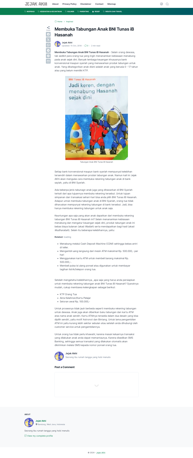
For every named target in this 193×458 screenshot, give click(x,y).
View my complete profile (38, 435)
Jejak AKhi (100, 452)
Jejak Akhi (41, 421)
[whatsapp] (48, 45)
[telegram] (48, 50)
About (55, 4)
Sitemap (111, 4)
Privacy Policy (69, 4)
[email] (48, 61)
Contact (99, 4)
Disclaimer (85, 4)
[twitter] (48, 39)
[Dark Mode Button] (161, 4)
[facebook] (48, 34)
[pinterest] (48, 55)
